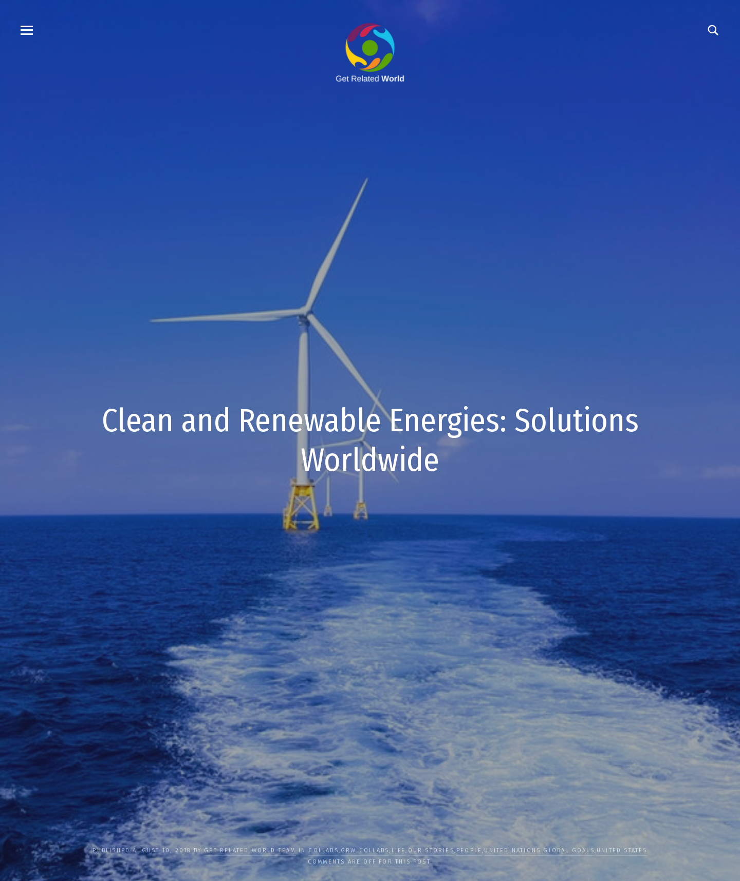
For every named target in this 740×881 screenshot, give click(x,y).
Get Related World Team (249, 850)
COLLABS (323, 850)
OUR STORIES (431, 850)
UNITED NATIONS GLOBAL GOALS (539, 850)
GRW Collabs (365, 850)
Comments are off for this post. (370, 861)
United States (622, 850)
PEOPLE (469, 850)
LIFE (399, 850)
